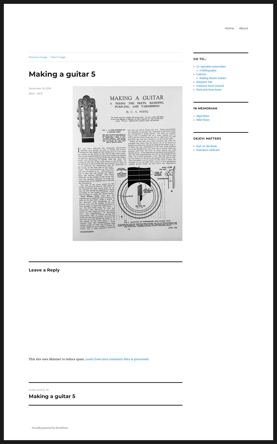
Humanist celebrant (208, 150)
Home (229, 28)
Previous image (38, 57)
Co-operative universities (211, 66)
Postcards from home (209, 89)
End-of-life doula (206, 146)
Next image (58, 57)
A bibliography (207, 70)
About (243, 28)
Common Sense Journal (210, 85)
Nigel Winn (202, 116)
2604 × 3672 (36, 93)
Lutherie (201, 74)
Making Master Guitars (212, 78)
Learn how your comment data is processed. (117, 359)
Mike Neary (202, 119)
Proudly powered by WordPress (50, 428)
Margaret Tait (204, 82)
